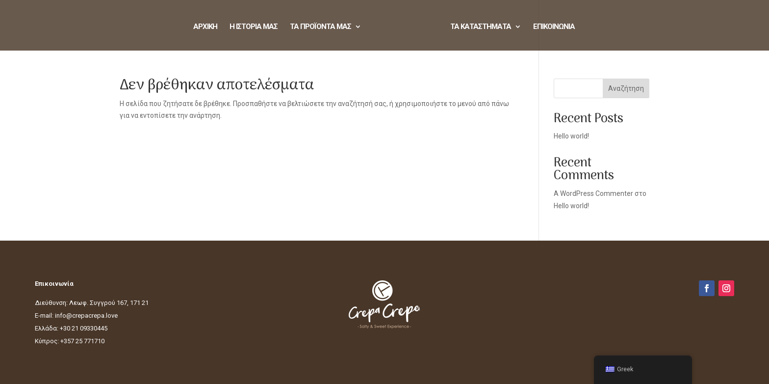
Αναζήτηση (626, 88)
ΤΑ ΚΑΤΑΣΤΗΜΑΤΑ (480, 27)
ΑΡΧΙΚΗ (205, 27)
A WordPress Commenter (593, 193)
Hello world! (571, 136)
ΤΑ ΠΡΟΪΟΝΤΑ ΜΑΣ (320, 27)
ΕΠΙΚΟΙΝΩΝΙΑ (554, 27)
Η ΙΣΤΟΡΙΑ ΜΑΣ (254, 27)
